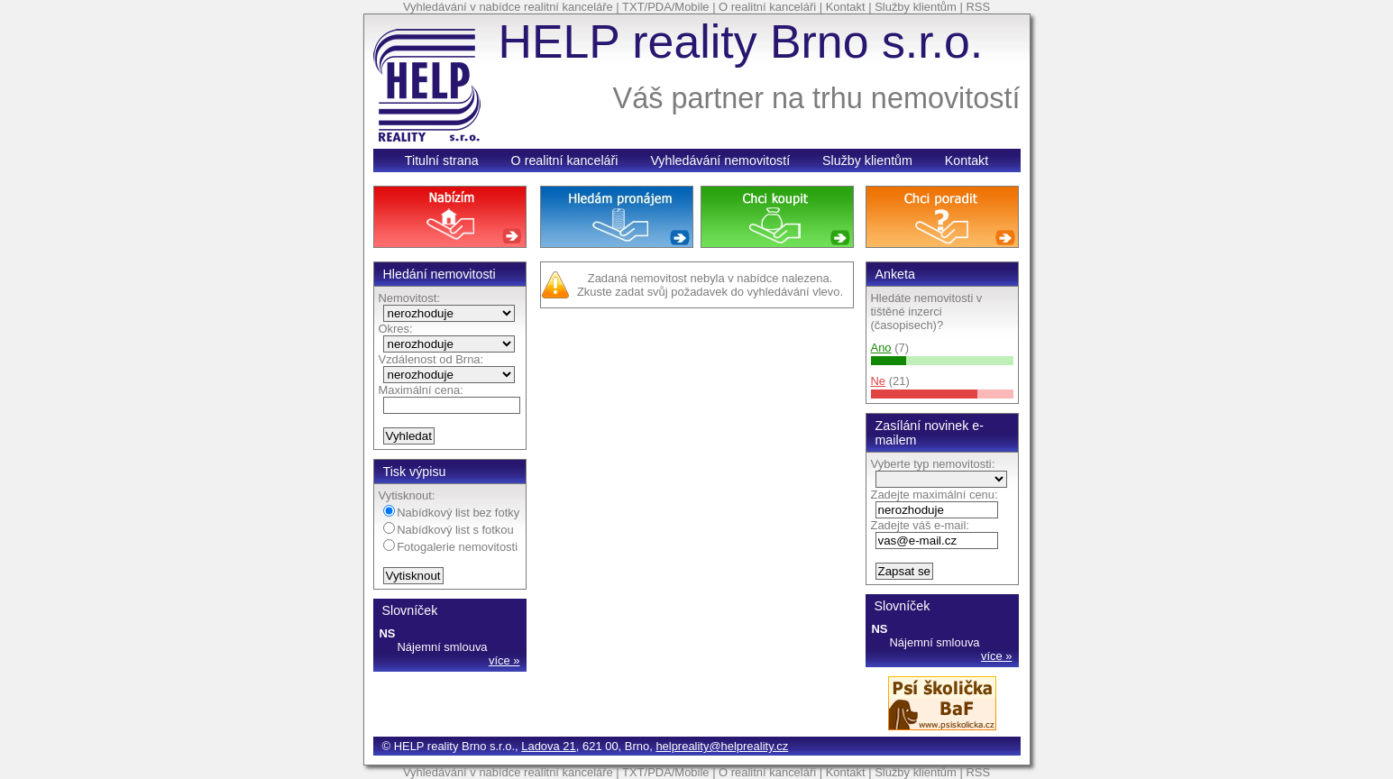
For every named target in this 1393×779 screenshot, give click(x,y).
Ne (878, 381)
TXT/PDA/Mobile (665, 7)
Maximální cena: (421, 390)
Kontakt (846, 7)
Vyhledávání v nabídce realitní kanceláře (508, 7)
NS (388, 633)
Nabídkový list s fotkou (448, 529)
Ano (881, 347)
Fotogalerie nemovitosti (450, 547)
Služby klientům (916, 7)
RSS (978, 7)
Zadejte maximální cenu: (934, 494)
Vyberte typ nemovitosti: (933, 464)
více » (504, 660)
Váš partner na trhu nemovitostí (817, 98)
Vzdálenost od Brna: (431, 359)
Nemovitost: (409, 298)
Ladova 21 (548, 746)
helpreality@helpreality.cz (721, 746)
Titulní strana (442, 160)
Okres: (396, 328)
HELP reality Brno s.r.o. (741, 41)
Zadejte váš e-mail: (920, 525)
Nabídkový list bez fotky (451, 512)
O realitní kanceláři (767, 7)
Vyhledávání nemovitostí (720, 160)
